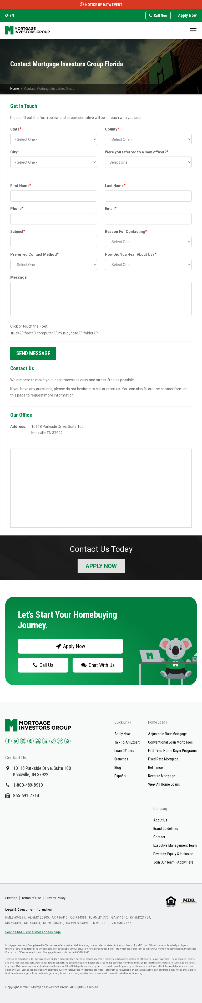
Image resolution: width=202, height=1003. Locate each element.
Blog (117, 767)
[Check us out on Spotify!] (67, 741)
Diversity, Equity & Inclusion (173, 854)
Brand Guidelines (165, 828)
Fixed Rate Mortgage (163, 759)
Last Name (115, 185)
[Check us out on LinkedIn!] (45, 741)
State (15, 129)
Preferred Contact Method (34, 254)
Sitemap (11, 898)
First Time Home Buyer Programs (172, 751)
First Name (20, 185)
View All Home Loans (164, 784)
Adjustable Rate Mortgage (167, 734)
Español (120, 776)
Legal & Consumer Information (28, 909)
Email (111, 208)
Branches (121, 759)
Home (14, 89)
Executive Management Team (175, 845)
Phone (16, 208)
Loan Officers (124, 751)
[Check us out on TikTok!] (52, 741)
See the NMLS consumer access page (33, 932)
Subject (17, 231)
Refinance (155, 767)
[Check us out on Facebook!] (8, 741)
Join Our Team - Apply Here (173, 862)
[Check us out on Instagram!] (23, 741)
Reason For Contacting (126, 231)
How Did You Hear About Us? (130, 254)
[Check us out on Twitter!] (16, 741)
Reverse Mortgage (161, 776)
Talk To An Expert (127, 742)
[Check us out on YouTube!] (38, 741)
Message (18, 277)
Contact (159, 837)
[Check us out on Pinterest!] (30, 741)
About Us (160, 820)
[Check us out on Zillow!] (60, 741)
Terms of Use (31, 898)
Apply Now (187, 15)
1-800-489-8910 (28, 785)
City (14, 151)
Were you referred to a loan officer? (137, 151)
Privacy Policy (55, 898)
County (112, 129)
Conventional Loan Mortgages (170, 742)
